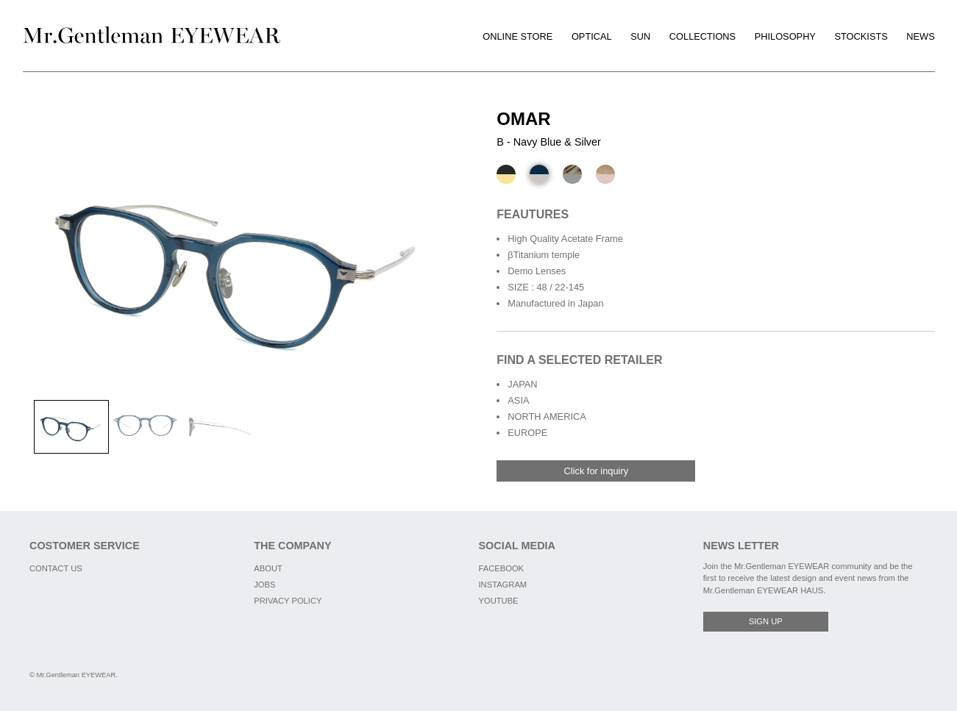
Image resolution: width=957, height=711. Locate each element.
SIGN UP (766, 621)
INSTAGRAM (503, 584)
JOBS (264, 584)
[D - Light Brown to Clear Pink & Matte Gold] (605, 174)
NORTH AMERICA (547, 416)
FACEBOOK (501, 568)
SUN (640, 36)
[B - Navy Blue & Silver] (539, 174)
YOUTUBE (499, 600)
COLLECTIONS (702, 36)
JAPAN (522, 384)
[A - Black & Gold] (506, 174)
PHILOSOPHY (785, 36)
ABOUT (268, 568)
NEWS (920, 36)
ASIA (518, 400)
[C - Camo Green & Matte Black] (572, 174)
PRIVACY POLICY (287, 600)
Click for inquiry (596, 470)
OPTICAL (592, 36)
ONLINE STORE (517, 36)
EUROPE (527, 432)
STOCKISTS (860, 36)
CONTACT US (55, 568)
